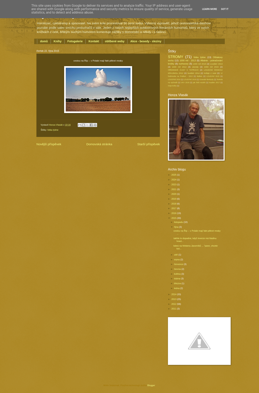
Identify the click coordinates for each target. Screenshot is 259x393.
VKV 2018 (185, 83)
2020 (174, 194)
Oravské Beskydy (206, 79)
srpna (177, 259)
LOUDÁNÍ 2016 (174, 79)
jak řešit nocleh (199, 83)
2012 (174, 304)
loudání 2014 (194, 73)
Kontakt (93, 41)
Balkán (199, 76)
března (178, 283)
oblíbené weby (114, 41)
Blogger (151, 385)
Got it (224, 9)
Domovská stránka (99, 144)
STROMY (175, 57)
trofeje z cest (210, 73)
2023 (174, 184)
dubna (177, 278)
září (176, 254)
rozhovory (183, 63)
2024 (174, 179)
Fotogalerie (75, 41)
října (176, 227)
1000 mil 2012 (179, 67)
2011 (174, 308)
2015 (174, 218)
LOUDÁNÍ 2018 (190, 79)
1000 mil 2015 (211, 67)
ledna (177, 288)
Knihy (58, 41)
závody (195, 67)
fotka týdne (53, 130)
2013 (174, 299)
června (177, 269)
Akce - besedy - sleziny (145, 41)
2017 (174, 208)
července (179, 264)
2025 (174, 175)
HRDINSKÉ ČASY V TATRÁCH (183, 70)
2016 (174, 213)
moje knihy (172, 86)
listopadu (179, 222)
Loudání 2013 (216, 64)
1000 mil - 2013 (187, 60)
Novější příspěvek (48, 144)
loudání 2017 (214, 83)
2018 (174, 203)
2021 (174, 189)
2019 (174, 199)
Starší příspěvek (148, 144)
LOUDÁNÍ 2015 (212, 76)
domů (44, 41)
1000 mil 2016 (199, 64)
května (177, 274)
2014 (174, 294)
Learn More (209, 9)
